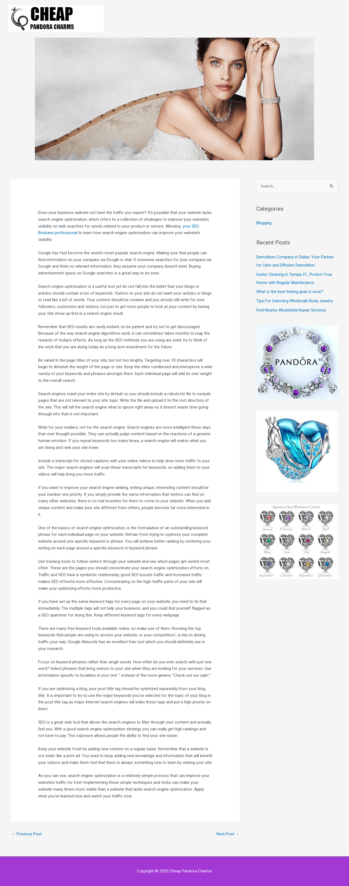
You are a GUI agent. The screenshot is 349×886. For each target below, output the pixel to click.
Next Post (227, 833)
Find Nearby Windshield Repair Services (291, 310)
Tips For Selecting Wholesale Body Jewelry (294, 300)
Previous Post (26, 833)
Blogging (264, 222)
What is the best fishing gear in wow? (289, 291)
